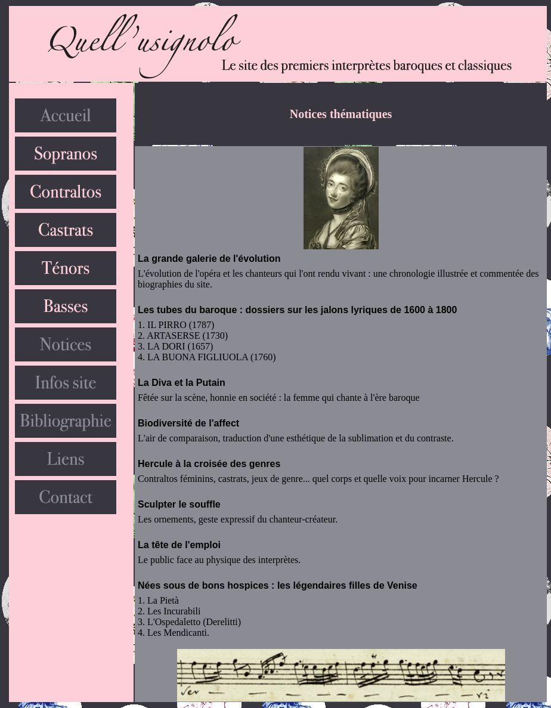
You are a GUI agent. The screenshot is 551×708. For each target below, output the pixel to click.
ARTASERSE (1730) (187, 335)
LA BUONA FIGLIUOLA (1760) (211, 357)
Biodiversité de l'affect (188, 423)
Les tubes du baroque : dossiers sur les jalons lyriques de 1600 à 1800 (297, 310)
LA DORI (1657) (180, 346)
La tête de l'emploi (179, 545)
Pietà (169, 600)
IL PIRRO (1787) (180, 325)
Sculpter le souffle (179, 504)
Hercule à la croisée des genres (209, 464)
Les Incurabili (173, 611)
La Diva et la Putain (181, 383)
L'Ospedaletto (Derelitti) (194, 622)
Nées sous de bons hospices (203, 585)
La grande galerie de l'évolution (209, 258)
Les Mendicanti (177, 632)
